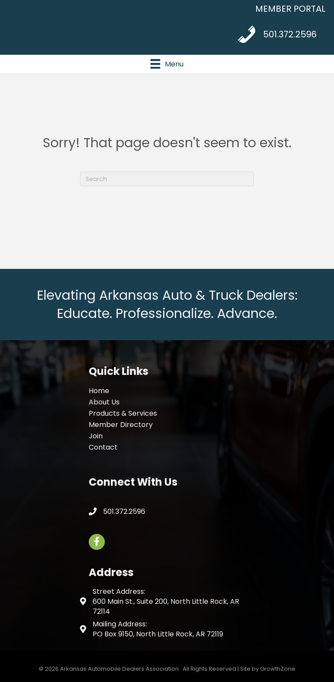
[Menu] (167, 64)
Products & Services (123, 413)
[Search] (167, 179)
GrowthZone (277, 669)
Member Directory (121, 425)
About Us (104, 402)
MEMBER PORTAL (290, 9)
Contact (103, 447)
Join (96, 436)
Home (99, 391)
